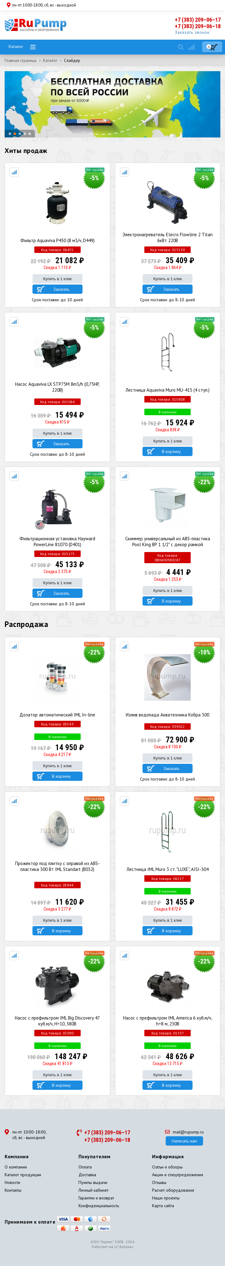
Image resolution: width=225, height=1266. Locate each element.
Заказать (61, 289)
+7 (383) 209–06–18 (198, 26)
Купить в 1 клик (57, 278)
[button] (10, 134)
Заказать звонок (192, 32)
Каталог (16, 46)
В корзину (171, 451)
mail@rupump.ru (184, 1132)
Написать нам (184, 1141)
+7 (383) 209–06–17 (198, 19)
